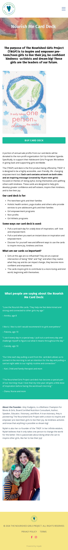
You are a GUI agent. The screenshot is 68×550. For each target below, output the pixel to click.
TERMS (43, 531)
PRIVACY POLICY (29, 531)
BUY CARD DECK (34, 140)
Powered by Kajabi (34, 546)
